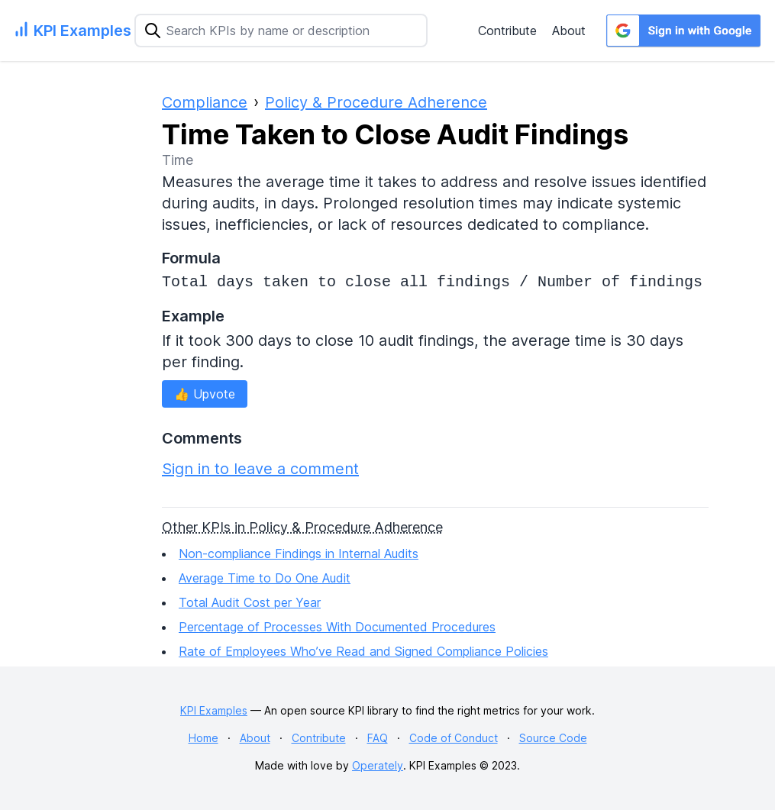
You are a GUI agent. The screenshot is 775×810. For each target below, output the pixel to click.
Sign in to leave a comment (260, 469)
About (569, 30)
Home (203, 737)
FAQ (377, 737)
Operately (377, 765)
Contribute (507, 30)
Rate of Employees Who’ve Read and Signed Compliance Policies (363, 651)
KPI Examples (213, 710)
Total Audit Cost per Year (250, 602)
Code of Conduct (453, 737)
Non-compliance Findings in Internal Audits (298, 553)
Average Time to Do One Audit (264, 578)
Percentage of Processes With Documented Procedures (337, 626)
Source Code (553, 737)
